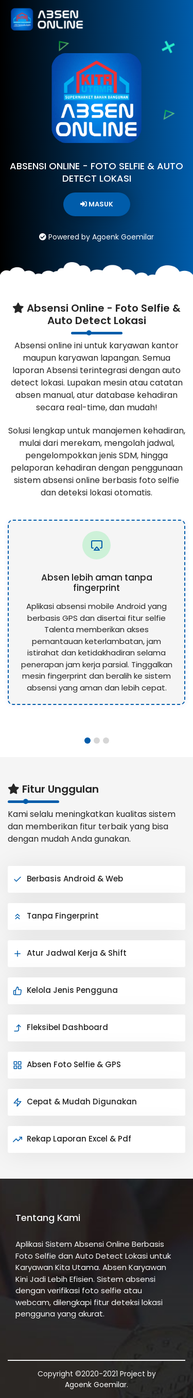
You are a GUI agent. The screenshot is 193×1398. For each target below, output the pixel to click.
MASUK (96, 204)
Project (132, 1374)
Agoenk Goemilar (96, 1384)
